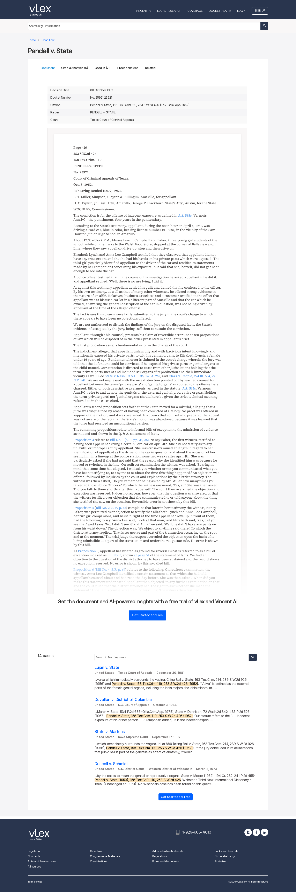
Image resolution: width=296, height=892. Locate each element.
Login (241, 10)
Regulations (159, 856)
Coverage (195, 10)
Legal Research (169, 10)
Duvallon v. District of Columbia (123, 699)
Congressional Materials (105, 856)
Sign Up (259, 10)
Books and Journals (226, 851)
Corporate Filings (225, 856)
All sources (34, 866)
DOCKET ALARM (220, 10)
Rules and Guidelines (165, 861)
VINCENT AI (143, 10)
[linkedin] (264, 832)
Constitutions (98, 861)
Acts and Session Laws (42, 861)
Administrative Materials (167, 851)
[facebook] (256, 832)
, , (132, 376)
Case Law (96, 851)
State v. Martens (110, 731)
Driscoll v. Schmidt (111, 763)
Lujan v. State (107, 667)
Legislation (34, 851)
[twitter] (248, 832)
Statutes (220, 861)
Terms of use (35, 881)
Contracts (34, 856)
